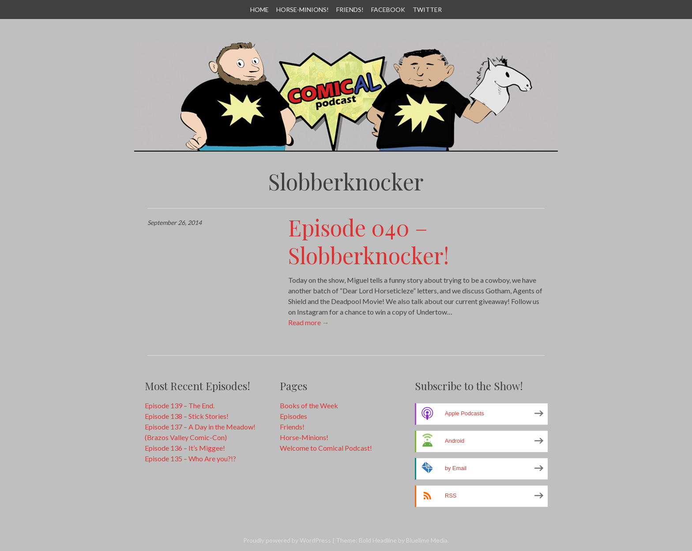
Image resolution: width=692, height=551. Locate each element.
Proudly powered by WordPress (287, 540)
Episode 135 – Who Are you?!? (190, 458)
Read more (308, 322)
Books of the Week (309, 405)
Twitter (427, 9)
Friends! (350, 9)
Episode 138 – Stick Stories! (187, 416)
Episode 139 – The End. (179, 405)
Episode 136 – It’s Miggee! (185, 448)
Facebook (388, 9)
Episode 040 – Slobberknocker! (368, 241)
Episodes (293, 416)
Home (259, 9)
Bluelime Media (427, 540)
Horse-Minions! (302, 9)
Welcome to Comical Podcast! (326, 448)
